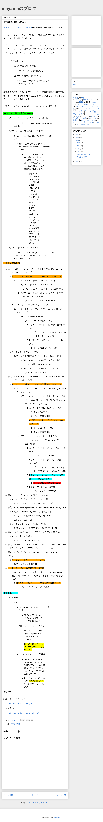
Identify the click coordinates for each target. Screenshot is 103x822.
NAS (77, 106)
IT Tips (78, 104)
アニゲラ (92, 106)
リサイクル (85, 116)
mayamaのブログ (19, 8)
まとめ (78, 116)
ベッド (89, 114)
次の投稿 (8, 795)
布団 (88, 124)
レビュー (94, 116)
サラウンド (79, 110)
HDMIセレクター (95, 102)
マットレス (96, 114)
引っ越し (76, 118)
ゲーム (97, 108)
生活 (84, 122)
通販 (98, 122)
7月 (78, 149)
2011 (77, 140)
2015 (77, 134)
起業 (90, 118)
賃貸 (91, 122)
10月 (79, 143)
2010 (77, 161)
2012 (77, 137)
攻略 (18, 724)
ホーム (35, 795)
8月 (78, 146)
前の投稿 (61, 795)
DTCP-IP (86, 99)
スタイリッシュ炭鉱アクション (17, 27)
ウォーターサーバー (85, 108)
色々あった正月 (82, 157)
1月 (78, 151)
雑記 (82, 120)
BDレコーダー (86, 98)
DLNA (78, 100)
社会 (93, 120)
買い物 (83, 124)
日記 (77, 124)
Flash (74, 102)
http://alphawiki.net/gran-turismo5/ (24, 713)
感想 (84, 118)
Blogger (56, 817)
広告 (96, 118)
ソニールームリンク (90, 110)
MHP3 (86, 104)
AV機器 (75, 98)
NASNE (84, 106)
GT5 (13, 724)
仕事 (88, 120)
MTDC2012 (96, 104)
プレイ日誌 (78, 114)
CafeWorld (97, 98)
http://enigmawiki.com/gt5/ (20, 703)
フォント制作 (92, 112)
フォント (81, 112)
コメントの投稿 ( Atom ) (37, 802)
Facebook (94, 99)
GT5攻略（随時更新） (84, 154)
